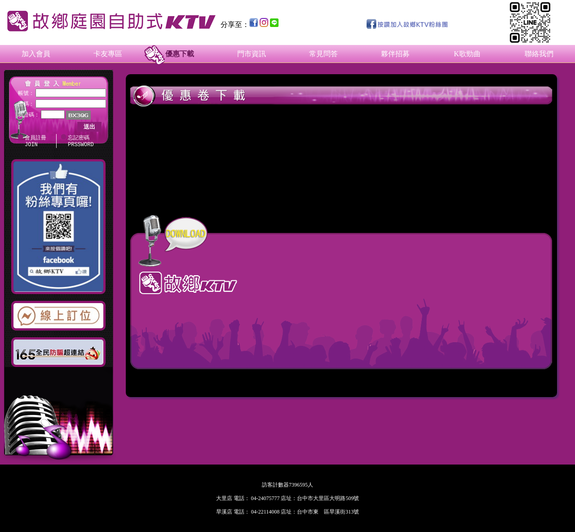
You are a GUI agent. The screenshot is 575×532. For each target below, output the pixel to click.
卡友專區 (107, 54)
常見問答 (323, 54)
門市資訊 (251, 54)
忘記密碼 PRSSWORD (81, 142)
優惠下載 (179, 54)
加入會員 (36, 54)
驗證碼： (29, 115)
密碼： (26, 104)
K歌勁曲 (467, 54)
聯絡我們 (539, 54)
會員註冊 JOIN (35, 142)
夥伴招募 (395, 54)
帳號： (26, 93)
